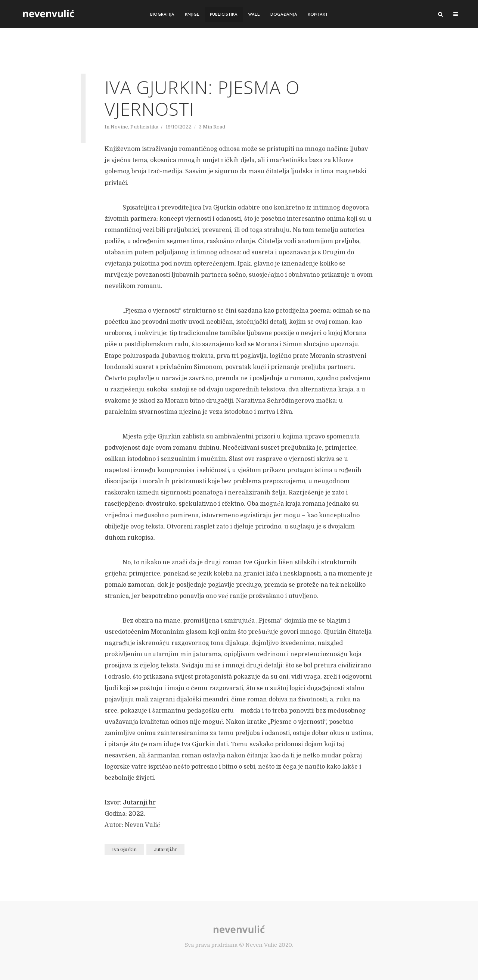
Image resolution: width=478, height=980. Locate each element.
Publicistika (224, 15)
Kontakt (318, 15)
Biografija (162, 15)
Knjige (192, 15)
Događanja (283, 15)
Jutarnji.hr (139, 802)
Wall (254, 15)
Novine (119, 127)
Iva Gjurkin (124, 849)
